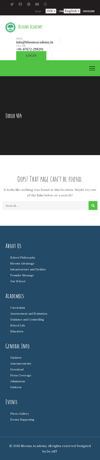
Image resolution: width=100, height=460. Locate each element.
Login (31, 55)
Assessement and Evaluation (28, 313)
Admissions (17, 381)
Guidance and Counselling (27, 319)
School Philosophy (22, 257)
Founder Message (22, 275)
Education (16, 331)
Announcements (20, 363)
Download (16, 369)
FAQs (38, 11)
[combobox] (60, 11)
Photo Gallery (19, 413)
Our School (17, 281)
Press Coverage (20, 375)
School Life (17, 325)
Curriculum (17, 307)
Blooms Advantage (22, 263)
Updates (15, 357)
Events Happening (22, 419)
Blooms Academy (30, 26)
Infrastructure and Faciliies (28, 269)
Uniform (15, 387)
